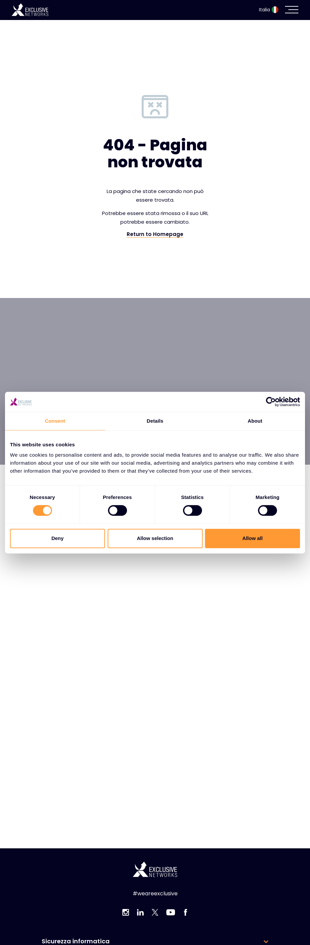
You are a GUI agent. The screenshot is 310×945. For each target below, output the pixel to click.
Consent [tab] (55, 421)
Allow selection (155, 538)
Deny (57, 538)
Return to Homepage (155, 234)
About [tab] (255, 421)
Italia (268, 9)
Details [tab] (155, 421)
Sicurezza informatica (76, 941)
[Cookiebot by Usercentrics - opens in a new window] (271, 402)
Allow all (252, 538)
